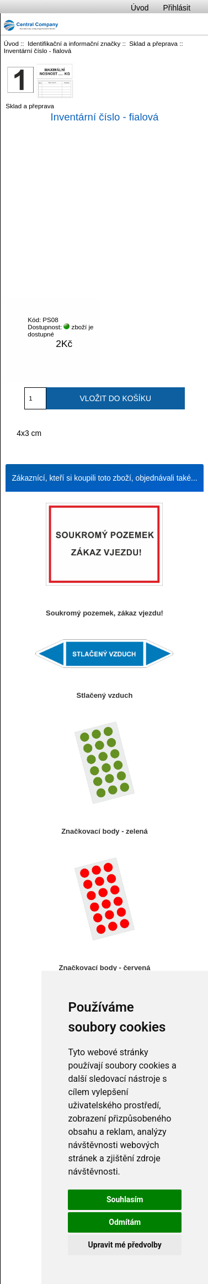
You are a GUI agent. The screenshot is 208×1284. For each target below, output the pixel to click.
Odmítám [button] (125, 1222)
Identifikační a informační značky (74, 43)
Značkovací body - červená (105, 968)
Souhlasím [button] (124, 1199)
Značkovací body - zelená (104, 831)
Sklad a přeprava (153, 43)
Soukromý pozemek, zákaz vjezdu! (104, 613)
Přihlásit (176, 7)
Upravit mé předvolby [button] (125, 1244)
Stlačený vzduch (105, 695)
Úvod (139, 7)
